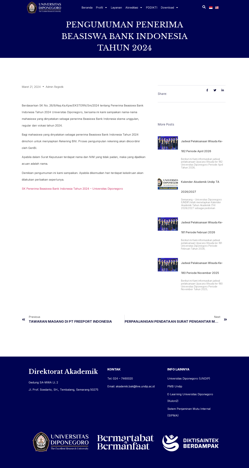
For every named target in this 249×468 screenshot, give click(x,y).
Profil (101, 7)
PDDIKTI (151, 7)
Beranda (87, 7)
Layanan (116, 7)
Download (169, 7)
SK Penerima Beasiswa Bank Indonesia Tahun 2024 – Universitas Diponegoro (72, 188)
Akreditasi (133, 7)
